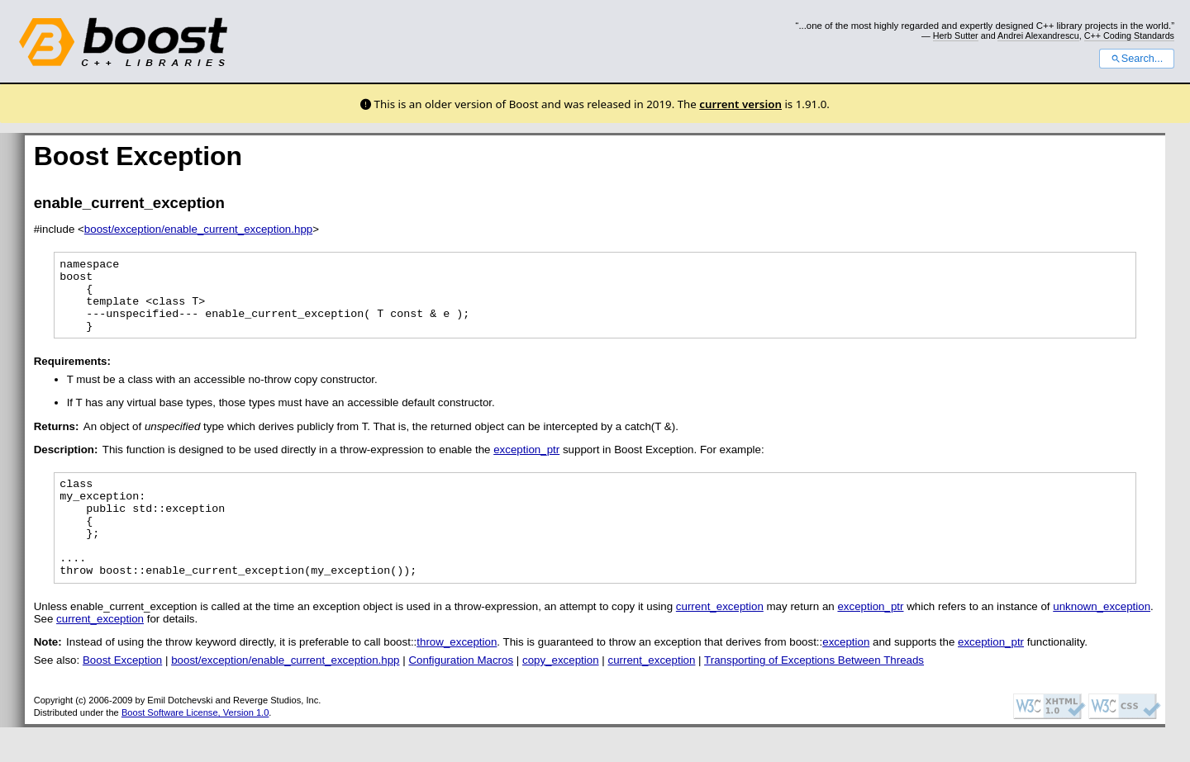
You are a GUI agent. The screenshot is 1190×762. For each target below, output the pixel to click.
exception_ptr (526, 464)
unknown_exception (1101, 641)
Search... (1137, 58)
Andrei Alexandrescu (1038, 35)
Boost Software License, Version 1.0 (195, 747)
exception (845, 676)
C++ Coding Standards (1129, 35)
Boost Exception (122, 695)
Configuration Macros (460, 695)
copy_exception (560, 695)
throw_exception (456, 676)
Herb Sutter (955, 35)
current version (740, 104)
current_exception (720, 641)
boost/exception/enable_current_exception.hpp (198, 229)
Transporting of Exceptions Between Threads (814, 695)
